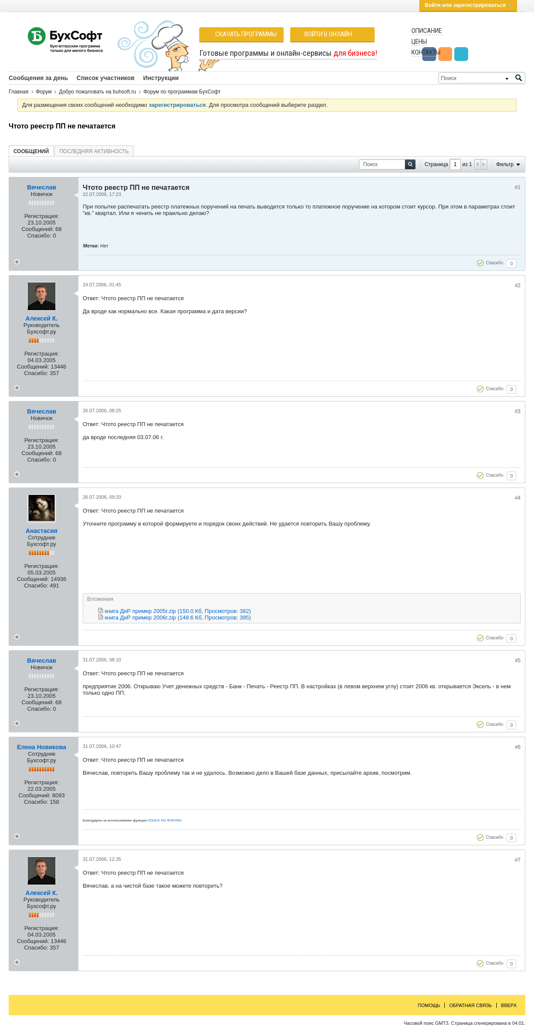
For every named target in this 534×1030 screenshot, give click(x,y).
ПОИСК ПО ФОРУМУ (165, 820)
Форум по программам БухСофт (182, 92)
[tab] (31, 151)
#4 (518, 498)
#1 (518, 187)
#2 (518, 285)
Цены (419, 41)
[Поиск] (481, 77)
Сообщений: (38, 229)
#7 (518, 860)
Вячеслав (41, 187)
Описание (426, 31)
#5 (518, 661)
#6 (518, 747)
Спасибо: (39, 235)
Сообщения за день (38, 77)
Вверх (509, 1005)
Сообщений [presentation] (31, 151)
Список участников (106, 77)
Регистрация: (41, 216)
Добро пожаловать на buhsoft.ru (97, 92)
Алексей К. (42, 318)
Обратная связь (470, 1005)
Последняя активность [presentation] (94, 151)
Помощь (429, 1005)
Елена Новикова (41, 747)
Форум (44, 92)
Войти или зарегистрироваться (468, 5)
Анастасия (41, 530)
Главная (19, 92)
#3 (518, 411)
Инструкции (161, 77)
